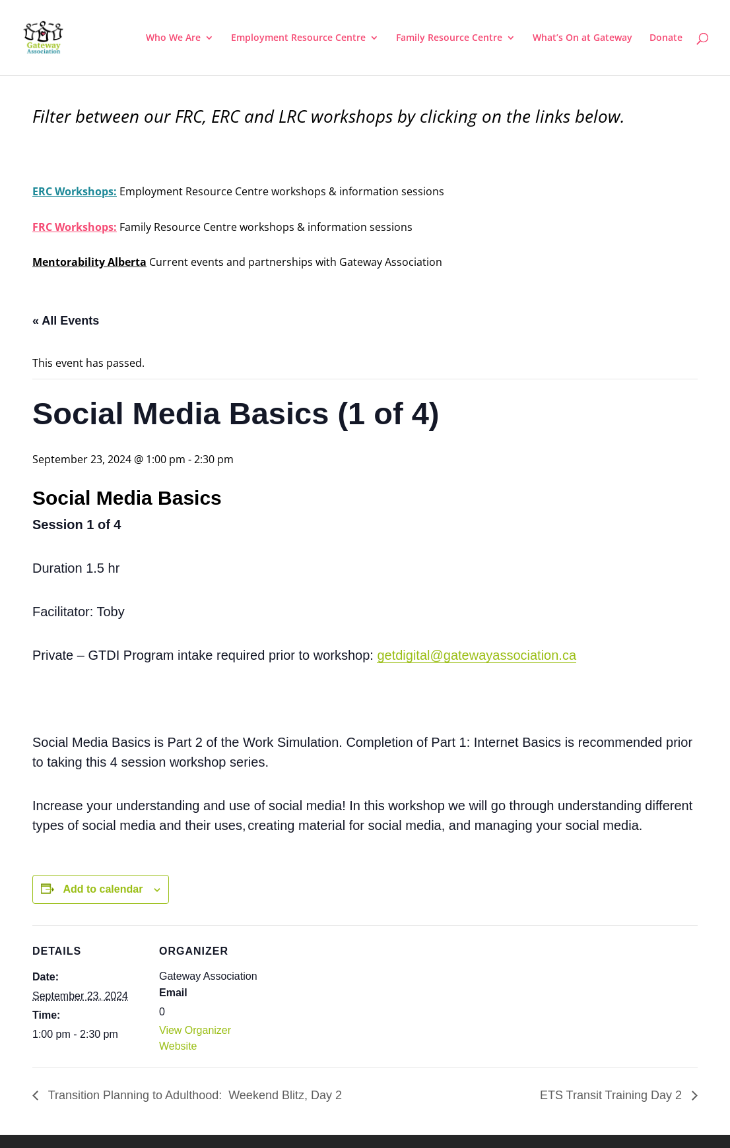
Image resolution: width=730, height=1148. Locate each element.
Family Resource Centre (449, 38)
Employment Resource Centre (298, 38)
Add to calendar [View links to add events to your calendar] (103, 889)
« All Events (65, 320)
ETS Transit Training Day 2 (612, 1095)
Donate (665, 38)
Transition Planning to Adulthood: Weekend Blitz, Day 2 (193, 1095)
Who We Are (173, 38)
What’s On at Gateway (582, 38)
